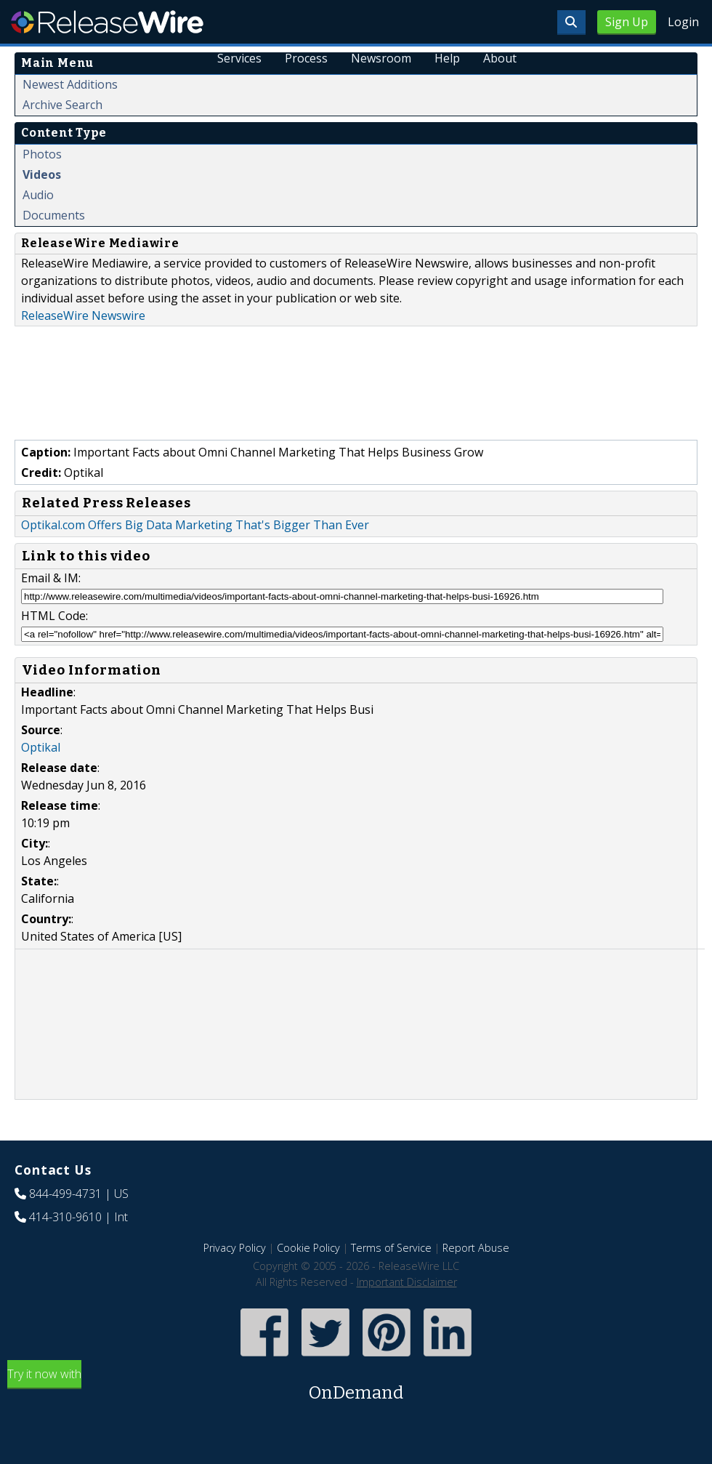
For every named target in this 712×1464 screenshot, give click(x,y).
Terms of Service (391, 1248)
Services (240, 58)
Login (683, 22)
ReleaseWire (107, 21)
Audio (38, 195)
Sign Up (626, 22)
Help (447, 58)
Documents (54, 215)
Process (307, 58)
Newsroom (381, 58)
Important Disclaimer (407, 1282)
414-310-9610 (65, 1217)
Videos (42, 174)
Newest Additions (70, 84)
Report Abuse (475, 1248)
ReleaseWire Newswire (83, 315)
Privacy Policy (234, 1248)
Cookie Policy (308, 1248)
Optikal (40, 747)
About (500, 58)
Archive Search (62, 105)
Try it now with (356, 1386)
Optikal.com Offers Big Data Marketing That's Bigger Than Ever (195, 525)
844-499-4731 (65, 1194)
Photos (42, 154)
